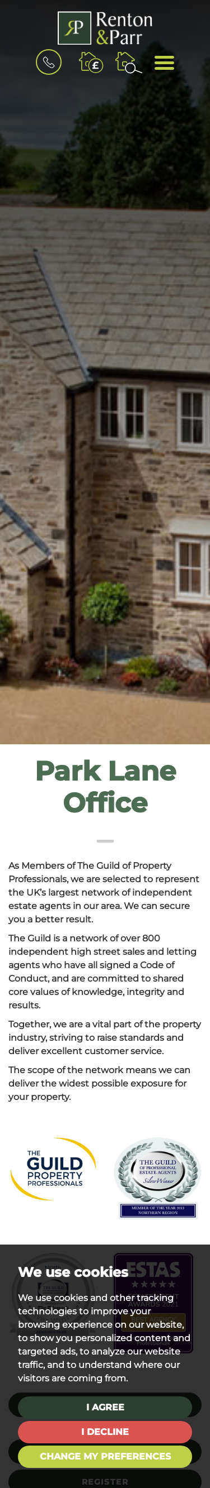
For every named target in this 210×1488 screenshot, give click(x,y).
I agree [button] (105, 1407)
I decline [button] (105, 1432)
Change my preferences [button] (105, 1456)
